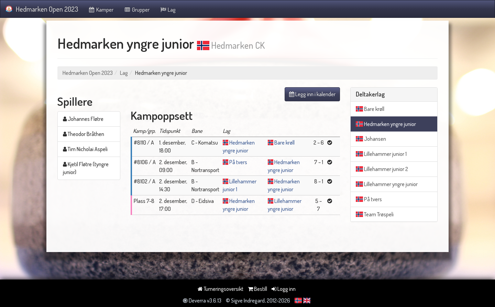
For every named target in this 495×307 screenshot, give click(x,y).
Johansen (371, 138)
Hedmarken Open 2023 (42, 8)
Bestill (257, 288)
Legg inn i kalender (312, 94)
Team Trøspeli (375, 214)
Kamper (101, 9)
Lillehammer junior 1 (381, 153)
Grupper (137, 9)
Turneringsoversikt (220, 288)
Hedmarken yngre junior (386, 124)
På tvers (238, 162)
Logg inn (284, 288)
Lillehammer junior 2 (382, 169)
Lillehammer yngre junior (387, 184)
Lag (168, 9)
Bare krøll (284, 142)
